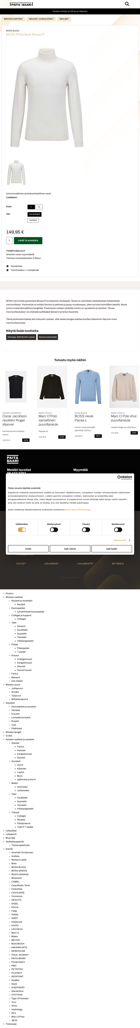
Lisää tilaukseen (28, 240)
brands (9, 849)
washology (16, 1009)
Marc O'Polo (17, 1016)
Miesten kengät (13, 732)
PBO (13, 965)
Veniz (14, 1005)
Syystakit (22, 633)
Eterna (14, 907)
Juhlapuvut (17, 688)
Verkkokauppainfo (15, 841)
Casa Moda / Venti (20, 885)
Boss (14, 863)
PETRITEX (17, 969)
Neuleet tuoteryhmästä (48, 337)
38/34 (14, 1020)
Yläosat (15, 812)
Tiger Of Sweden (20, 998)
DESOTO (16, 900)
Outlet (21, 563)
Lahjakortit (85, 563)
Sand (14, 984)
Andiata (15, 856)
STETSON (17, 995)
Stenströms (17, 991)
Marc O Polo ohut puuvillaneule (124, 418)
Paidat (14, 644)
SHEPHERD (18, 987)
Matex (14, 936)
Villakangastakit (25, 641)
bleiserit (21, 626)
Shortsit (21, 666)
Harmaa (33, 220)
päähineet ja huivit (26, 779)
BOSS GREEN (19, 870)
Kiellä (28, 549)
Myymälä (118, 563)
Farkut (14, 673)
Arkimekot (22, 787)
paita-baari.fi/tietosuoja (78, 509)
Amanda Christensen (22, 852)
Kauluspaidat (18, 608)
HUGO (15, 925)
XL (39, 207)
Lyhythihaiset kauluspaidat (30, 611)
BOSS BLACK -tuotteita (26, 337)
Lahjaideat (51, 563)
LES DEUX (17, 929)
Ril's (13, 1013)
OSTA (26, 440)
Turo (13, 1002)
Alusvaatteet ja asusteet (23, 706)
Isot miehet (17, 681)
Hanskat (15, 710)
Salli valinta (70, 549)
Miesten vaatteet (13, 19)
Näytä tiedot (120, 540)
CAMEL (15, 881)
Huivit (20, 765)
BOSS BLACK (18, 867)
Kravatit (15, 714)
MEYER (15, 940)
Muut (19, 776)
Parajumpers (18, 962)
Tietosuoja (11, 1024)
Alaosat (15, 743)
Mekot (14, 783)
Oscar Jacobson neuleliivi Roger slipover (14, 420)
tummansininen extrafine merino (13, 433)
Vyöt (13, 725)
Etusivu (9, 593)
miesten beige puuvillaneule (123, 427)
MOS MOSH (17, 943)
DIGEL (14, 903)
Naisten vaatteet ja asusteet (20, 739)
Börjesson (16, 878)
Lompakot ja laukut (21, 717)
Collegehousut (24, 659)
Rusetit (15, 721)
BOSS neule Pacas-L (84, 418)
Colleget (21, 619)
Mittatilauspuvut (19, 699)
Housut (15, 655)
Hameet (21, 750)
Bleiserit (15, 677)
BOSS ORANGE (20, 874)
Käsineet (21, 768)
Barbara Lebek (19, 859)
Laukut (20, 772)
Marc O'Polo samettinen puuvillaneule (48, 420)
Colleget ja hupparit (21, 615)
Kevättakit (22, 630)
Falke (14, 911)
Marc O (15, 932)
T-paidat (21, 652)
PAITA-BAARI (18, 958)
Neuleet (64, 19)
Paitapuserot (23, 823)
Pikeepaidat (23, 648)
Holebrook (16, 922)
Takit (13, 622)
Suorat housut (24, 670)
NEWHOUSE (18, 951)
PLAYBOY (16, 973)
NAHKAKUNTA (19, 947)
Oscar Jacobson (19, 954)
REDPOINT (17, 976)
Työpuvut (16, 695)
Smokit (15, 692)
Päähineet (16, 728)
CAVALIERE (18, 892)
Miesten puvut (13, 684)
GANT (14, 918)
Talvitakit (21, 637)
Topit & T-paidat (25, 827)
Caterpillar (16, 889)
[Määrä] (9, 240)
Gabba (14, 914)
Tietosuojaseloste (20, 845)
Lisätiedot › (12, 197)
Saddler (15, 980)
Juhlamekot (23, 790)
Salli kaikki (111, 549)
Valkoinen (34, 214)
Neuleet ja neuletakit (41, 19)
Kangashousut (24, 662)
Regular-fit (43, 431)
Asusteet (10, 703)
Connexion (17, 896)
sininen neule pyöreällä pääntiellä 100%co (85, 429)
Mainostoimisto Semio (70, 578)
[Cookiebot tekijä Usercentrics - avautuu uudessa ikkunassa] (119, 477)
